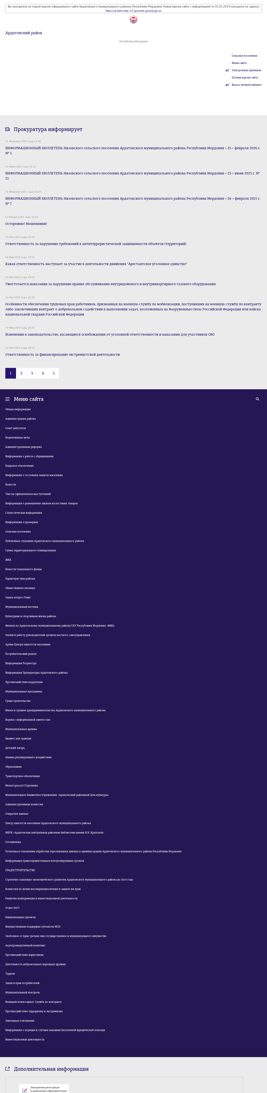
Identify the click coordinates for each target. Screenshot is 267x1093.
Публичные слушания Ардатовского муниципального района (44, 541)
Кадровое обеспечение (19, 465)
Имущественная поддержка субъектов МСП (32, 926)
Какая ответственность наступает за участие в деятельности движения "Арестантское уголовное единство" (96, 264)
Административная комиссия (24, 804)
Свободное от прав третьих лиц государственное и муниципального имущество (56, 936)
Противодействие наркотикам (24, 954)
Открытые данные (16, 813)
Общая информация (18, 409)
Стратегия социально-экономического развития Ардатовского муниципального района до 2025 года (69, 879)
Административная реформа (23, 446)
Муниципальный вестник (21, 606)
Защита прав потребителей (22, 983)
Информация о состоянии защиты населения (34, 475)
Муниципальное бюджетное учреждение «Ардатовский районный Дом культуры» (57, 795)
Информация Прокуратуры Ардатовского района (36, 672)
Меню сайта (239, 63)
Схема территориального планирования (30, 550)
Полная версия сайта (245, 77)
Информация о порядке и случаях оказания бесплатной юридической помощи (55, 1030)
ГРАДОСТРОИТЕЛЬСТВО (20, 870)
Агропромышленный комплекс (25, 945)
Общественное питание (20, 588)
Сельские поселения (244, 55)
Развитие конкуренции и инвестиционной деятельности (41, 898)
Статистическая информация (23, 512)
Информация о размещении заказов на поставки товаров (41, 503)
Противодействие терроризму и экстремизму (34, 1011)
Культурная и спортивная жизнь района (30, 616)
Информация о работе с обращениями (29, 456)
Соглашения (13, 842)
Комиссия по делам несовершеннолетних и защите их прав (43, 889)
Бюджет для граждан (18, 738)
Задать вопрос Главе (18, 597)
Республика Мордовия (133, 41)
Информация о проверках (21, 522)
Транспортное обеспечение (22, 776)
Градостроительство (18, 700)
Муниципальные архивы (21, 729)
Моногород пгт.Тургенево (21, 785)
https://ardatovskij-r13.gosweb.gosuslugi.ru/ (133, 11)
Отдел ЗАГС (12, 907)
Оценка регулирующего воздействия (28, 757)
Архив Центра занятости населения (27, 644)
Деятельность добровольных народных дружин (35, 964)
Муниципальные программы (23, 691)
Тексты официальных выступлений (28, 494)
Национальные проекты (20, 917)
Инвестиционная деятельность (24, 1039)
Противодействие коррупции (24, 682)
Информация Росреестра (20, 663)
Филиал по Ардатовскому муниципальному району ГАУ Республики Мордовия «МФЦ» (60, 625)
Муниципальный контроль (22, 992)
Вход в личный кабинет (247, 84)
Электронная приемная (246, 70)
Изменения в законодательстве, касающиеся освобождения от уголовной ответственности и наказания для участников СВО (110, 334)
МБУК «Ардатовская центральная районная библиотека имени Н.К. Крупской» (54, 832)
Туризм (10, 973)
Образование (13, 766)
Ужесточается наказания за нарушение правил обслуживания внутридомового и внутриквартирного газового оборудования (110, 284)
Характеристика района (20, 578)
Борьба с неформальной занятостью (27, 719)
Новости (10, 484)
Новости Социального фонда (23, 569)
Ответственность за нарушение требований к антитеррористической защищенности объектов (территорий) (95, 244)
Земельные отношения (19, 1020)
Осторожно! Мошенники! (26, 224)
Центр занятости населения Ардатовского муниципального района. (48, 823)
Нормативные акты (17, 437)
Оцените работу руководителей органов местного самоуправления (47, 635)
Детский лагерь (15, 747)
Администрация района (20, 418)
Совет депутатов (15, 428)
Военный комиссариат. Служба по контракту (33, 1001)
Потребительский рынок (21, 653)
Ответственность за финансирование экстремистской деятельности (62, 355)
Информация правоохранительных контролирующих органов (44, 860)
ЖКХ (8, 559)
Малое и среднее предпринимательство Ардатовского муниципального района (55, 710)
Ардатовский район (23, 33)
